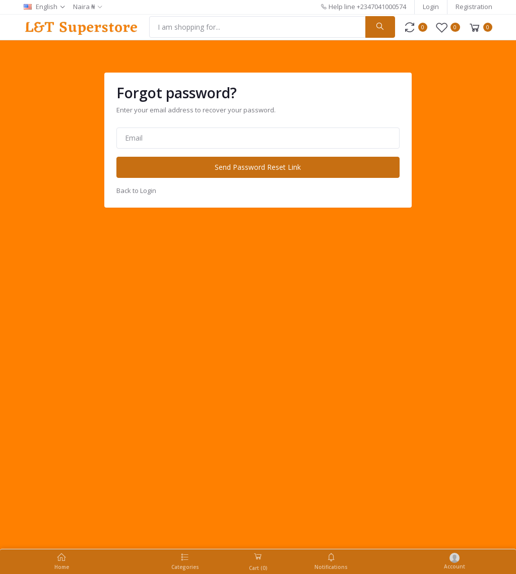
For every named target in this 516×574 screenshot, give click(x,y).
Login (431, 6)
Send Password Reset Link (258, 167)
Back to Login (136, 190)
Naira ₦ (84, 6)
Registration (474, 6)
